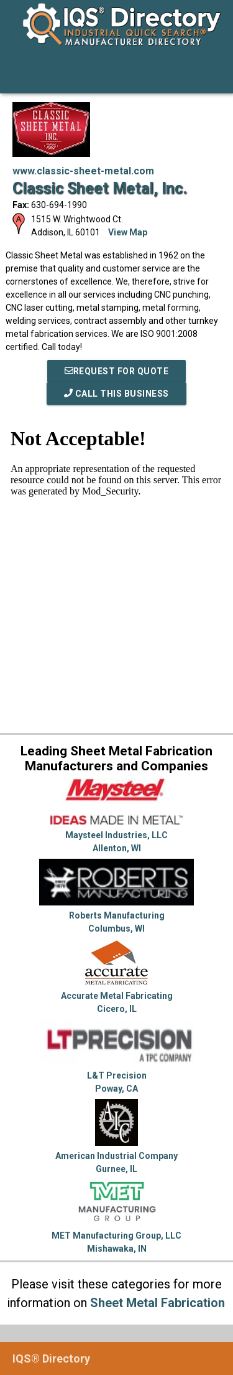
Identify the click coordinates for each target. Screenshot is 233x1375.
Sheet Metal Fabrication (157, 1302)
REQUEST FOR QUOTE (117, 371)
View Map (127, 232)
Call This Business (116, 394)
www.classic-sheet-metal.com (83, 171)
